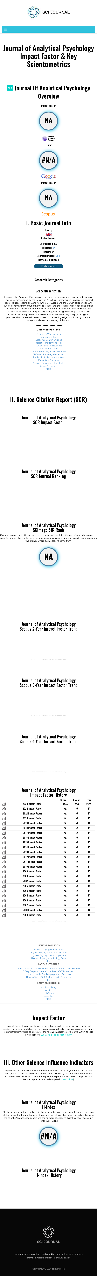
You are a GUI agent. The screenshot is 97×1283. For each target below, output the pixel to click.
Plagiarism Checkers (48, 360)
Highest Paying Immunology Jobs (48, 955)
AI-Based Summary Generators (48, 354)
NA (54, 247)
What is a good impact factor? (56, 1035)
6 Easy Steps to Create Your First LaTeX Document (48, 971)
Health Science (48, 993)
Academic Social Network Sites (48, 357)
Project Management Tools (48, 343)
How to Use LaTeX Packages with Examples (48, 977)
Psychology (49, 996)
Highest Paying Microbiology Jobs (48, 958)
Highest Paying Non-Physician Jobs (48, 952)
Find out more (48, 266)
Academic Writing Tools (48, 334)
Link (58, 255)
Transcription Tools (48, 348)
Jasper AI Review (48, 366)
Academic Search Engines (48, 340)
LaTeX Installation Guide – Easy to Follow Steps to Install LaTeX (48, 968)
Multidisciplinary (49, 987)
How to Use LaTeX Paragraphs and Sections (48, 974)
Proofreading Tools (48, 337)
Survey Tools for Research (48, 345)
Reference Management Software (48, 351)
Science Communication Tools (48, 363)
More (48, 369)
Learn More (67, 1079)
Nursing (48, 990)
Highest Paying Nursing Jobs (48, 949)
